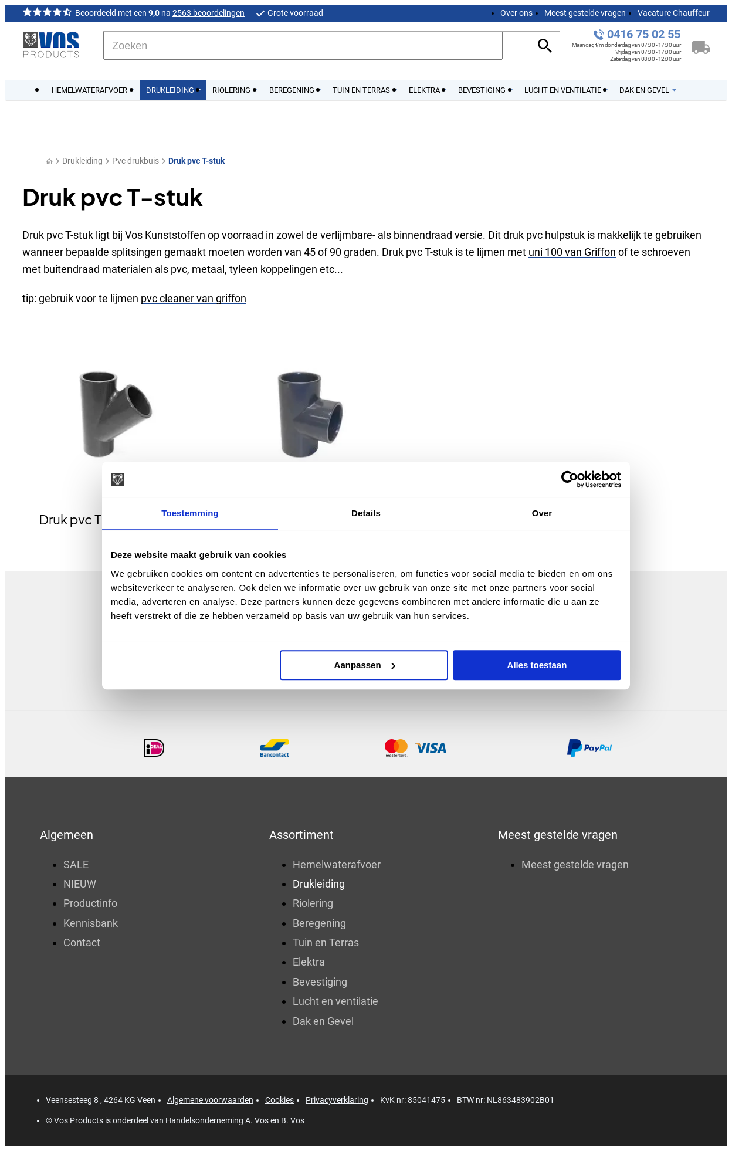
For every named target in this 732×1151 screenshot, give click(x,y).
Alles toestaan (537, 665)
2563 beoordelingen (208, 13)
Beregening (319, 923)
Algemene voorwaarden (210, 1100)
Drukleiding (82, 160)
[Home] (49, 161)
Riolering (313, 903)
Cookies (279, 1100)
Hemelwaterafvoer (337, 864)
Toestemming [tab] (190, 513)
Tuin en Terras (326, 942)
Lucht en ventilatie (335, 1001)
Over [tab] (542, 513)
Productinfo (90, 903)
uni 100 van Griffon (572, 252)
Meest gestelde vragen (585, 13)
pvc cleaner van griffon (193, 298)
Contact (81, 942)
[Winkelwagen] (701, 46)
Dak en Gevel (323, 1021)
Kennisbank (90, 923)
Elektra (309, 962)
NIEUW (79, 884)
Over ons (516, 13)
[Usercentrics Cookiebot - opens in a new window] (569, 479)
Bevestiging (320, 982)
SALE (76, 864)
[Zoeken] (303, 46)
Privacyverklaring (337, 1100)
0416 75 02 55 (643, 34)
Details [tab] (366, 513)
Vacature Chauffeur (674, 13)
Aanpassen (364, 665)
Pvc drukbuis (135, 160)
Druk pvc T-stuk (196, 160)
